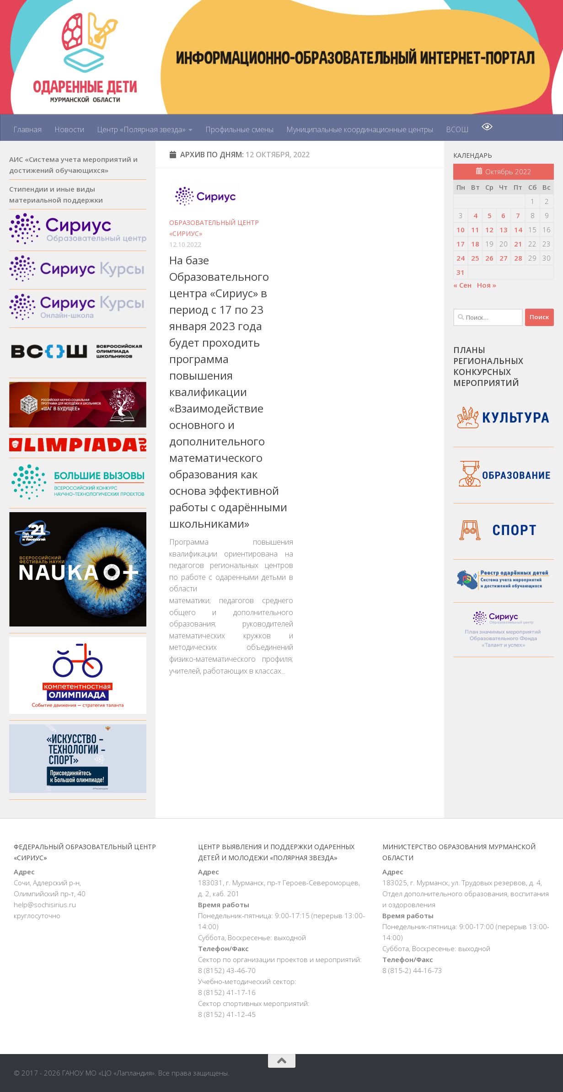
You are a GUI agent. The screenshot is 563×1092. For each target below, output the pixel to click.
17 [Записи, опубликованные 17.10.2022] (460, 243)
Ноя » (486, 284)
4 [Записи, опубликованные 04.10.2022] (475, 215)
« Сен (462, 284)
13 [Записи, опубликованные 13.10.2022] (503, 229)
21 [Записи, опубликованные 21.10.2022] (518, 243)
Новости (69, 129)
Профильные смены (239, 129)
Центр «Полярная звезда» (141, 129)
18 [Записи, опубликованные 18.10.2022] (475, 243)
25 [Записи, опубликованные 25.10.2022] (475, 257)
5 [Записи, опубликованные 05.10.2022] (490, 215)
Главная (27, 129)
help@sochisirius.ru (45, 904)
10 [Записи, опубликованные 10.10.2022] (460, 229)
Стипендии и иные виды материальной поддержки (56, 194)
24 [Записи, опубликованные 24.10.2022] (460, 257)
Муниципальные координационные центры (359, 129)
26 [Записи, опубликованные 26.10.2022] (489, 257)
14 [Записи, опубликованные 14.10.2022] (518, 229)
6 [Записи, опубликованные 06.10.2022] (503, 215)
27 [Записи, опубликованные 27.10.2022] (503, 257)
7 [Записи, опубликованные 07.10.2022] (518, 215)
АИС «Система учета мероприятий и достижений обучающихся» (73, 165)
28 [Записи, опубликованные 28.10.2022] (518, 257)
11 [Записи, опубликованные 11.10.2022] (475, 229)
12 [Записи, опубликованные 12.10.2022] (489, 229)
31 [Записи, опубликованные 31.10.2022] (460, 272)
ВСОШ (457, 129)
